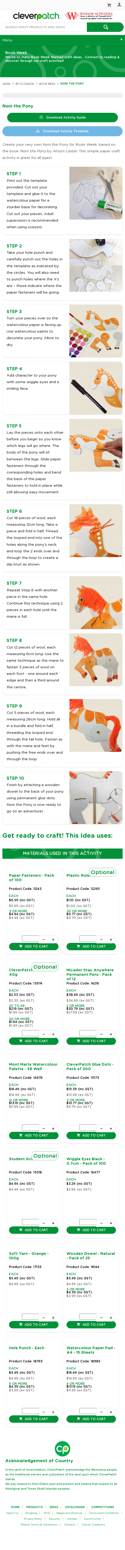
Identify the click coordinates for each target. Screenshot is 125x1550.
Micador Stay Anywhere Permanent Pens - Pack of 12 (90, 974)
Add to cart (36, 946)
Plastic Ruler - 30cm (86, 876)
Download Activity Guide (65, 117)
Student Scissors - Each (32, 1159)
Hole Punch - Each (26, 1348)
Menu (7, 40)
